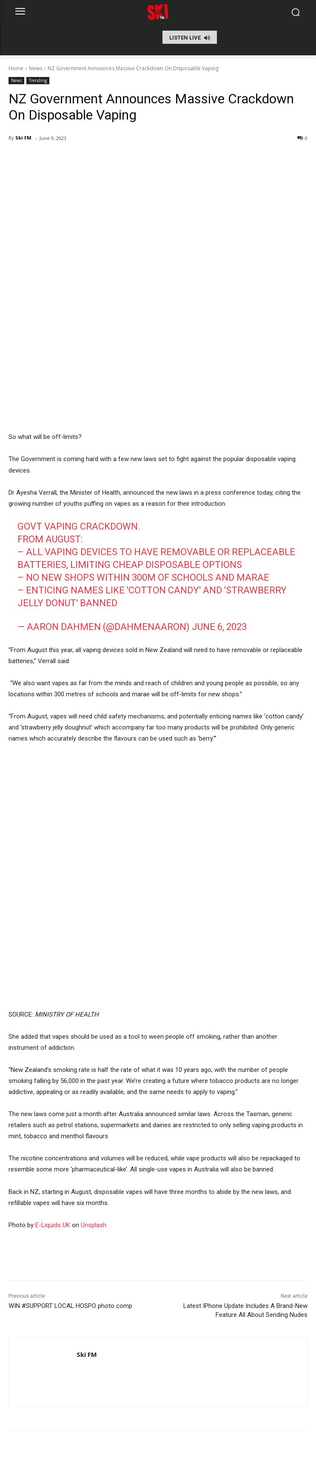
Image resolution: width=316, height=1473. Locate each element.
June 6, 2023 (219, 626)
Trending (37, 80)
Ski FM (23, 137)
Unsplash (93, 1225)
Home (16, 68)
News (35, 68)
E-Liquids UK (52, 1225)
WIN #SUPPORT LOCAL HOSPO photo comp (70, 1306)
